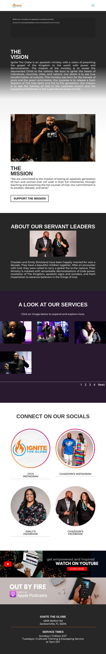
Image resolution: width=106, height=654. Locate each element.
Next (101, 385)
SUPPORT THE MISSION (30, 198)
